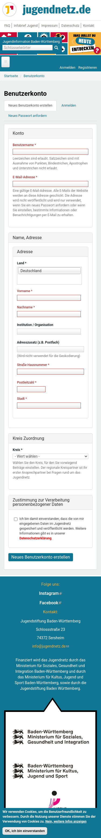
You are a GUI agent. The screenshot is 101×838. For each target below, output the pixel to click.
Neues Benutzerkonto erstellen (32, 107)
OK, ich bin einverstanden (25, 832)
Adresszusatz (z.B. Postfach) (38, 342)
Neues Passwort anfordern (27, 116)
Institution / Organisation (35, 325)
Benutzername (24, 145)
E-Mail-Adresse (25, 177)
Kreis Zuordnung (28, 438)
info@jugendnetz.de (50, 646)
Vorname (24, 291)
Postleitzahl (26, 382)
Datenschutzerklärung (35, 538)
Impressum (49, 26)
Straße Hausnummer (33, 365)
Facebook (51, 602)
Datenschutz (70, 26)
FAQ (7, 26)
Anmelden (67, 67)
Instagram (50, 593)
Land (21, 263)
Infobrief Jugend (26, 26)
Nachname (26, 307)
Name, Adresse (27, 237)
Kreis (17, 450)
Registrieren (87, 67)
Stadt (22, 399)
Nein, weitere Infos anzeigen (65, 822)
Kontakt (88, 26)
